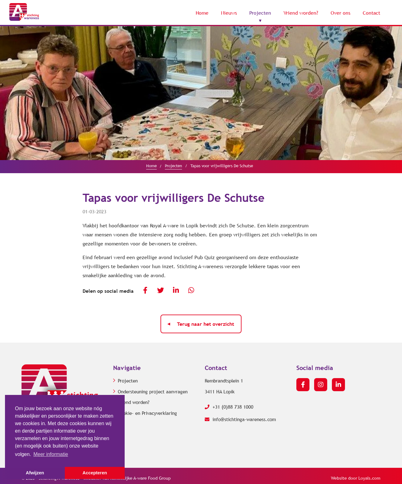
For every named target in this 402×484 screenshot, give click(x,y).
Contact (371, 13)
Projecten (260, 13)
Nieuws (229, 13)
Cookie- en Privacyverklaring (147, 413)
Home (202, 13)
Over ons (340, 13)
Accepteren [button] (95, 472)
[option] (201, 93)
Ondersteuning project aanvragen (153, 392)
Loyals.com (369, 478)
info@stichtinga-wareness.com (240, 419)
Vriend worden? (301, 13)
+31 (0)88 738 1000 (229, 407)
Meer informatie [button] (50, 454)
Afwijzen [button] (35, 472)
